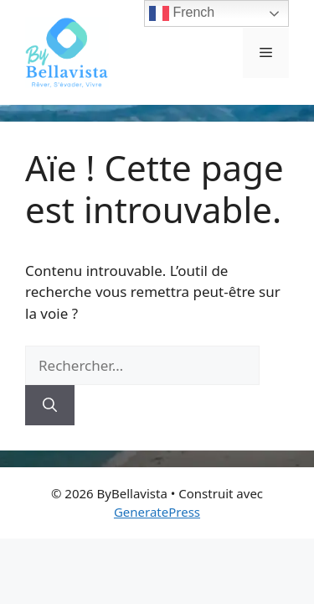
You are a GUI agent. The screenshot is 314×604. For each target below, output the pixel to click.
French (181, 13)
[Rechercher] (50, 405)
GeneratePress (157, 511)
